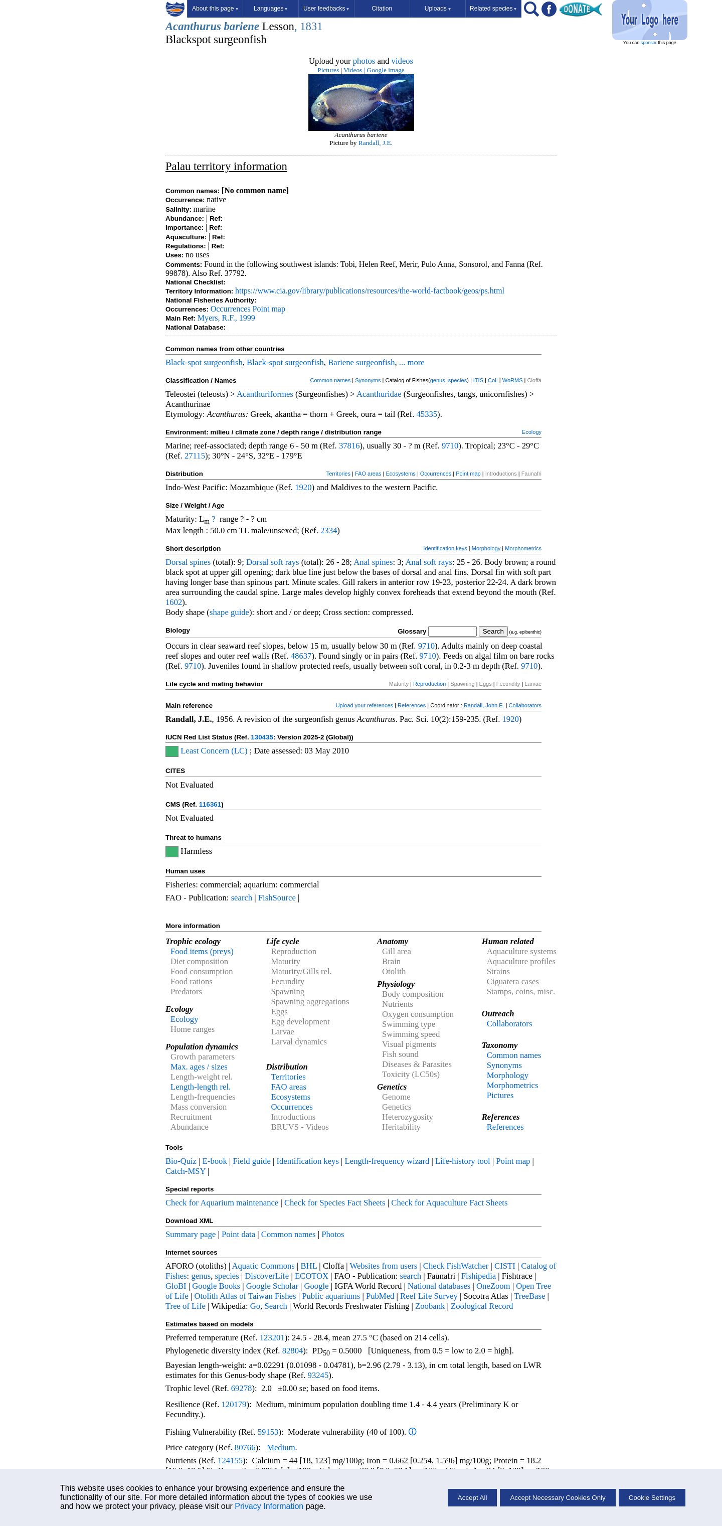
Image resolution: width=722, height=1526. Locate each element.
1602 (173, 602)
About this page (215, 8)
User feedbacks (326, 8)
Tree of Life (185, 1306)
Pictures (328, 70)
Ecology (532, 432)
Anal (361, 562)
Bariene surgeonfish (361, 362)
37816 (349, 445)
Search (275, 1306)
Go (255, 1306)
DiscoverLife (267, 1276)
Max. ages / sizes (199, 1067)
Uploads (438, 8)
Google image (386, 70)
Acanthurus (193, 26)
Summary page (190, 1234)
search (242, 897)
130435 (262, 737)
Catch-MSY (185, 1171)
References (412, 705)
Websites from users (384, 1266)
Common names (330, 380)
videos (403, 61)
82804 (292, 1350)
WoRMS (512, 380)
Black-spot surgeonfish (204, 362)
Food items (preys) (202, 951)
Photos (332, 1234)
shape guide (229, 612)
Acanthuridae (379, 394)
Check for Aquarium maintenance (221, 1202)
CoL (493, 380)
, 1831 (308, 26)
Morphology (486, 548)
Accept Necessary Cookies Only (557, 1497)
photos (364, 61)
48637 (301, 656)
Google (316, 1286)
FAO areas (368, 474)
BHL (309, 1266)
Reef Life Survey (429, 1296)
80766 (245, 1447)
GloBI (176, 1286)
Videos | (354, 70)
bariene (241, 26)
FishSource (277, 897)
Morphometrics (523, 548)
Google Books (216, 1286)
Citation (382, 8)
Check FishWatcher (456, 1266)
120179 (233, 1404)
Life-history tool (462, 1161)
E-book (215, 1161)
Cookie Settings (652, 1497)
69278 (241, 1388)
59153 (268, 1432)
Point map (269, 308)
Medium (281, 1447)
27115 (195, 456)
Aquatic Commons (263, 1266)
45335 (426, 414)
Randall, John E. (484, 705)
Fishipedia (478, 1276)
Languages (270, 8)
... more (412, 362)
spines (200, 562)
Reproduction (429, 684)
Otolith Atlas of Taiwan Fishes (245, 1296)
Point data (238, 1234)
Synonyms (368, 380)
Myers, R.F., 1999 (226, 318)
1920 (303, 487)
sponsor (649, 42)
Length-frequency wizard (387, 1161)
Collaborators (525, 705)
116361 (210, 804)
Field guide (251, 1161)
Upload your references (364, 705)
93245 (318, 1375)
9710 (450, 445)
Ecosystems (401, 474)
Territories (338, 474)
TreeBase (529, 1296)
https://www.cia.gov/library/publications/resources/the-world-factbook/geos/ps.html (369, 290)
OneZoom (493, 1286)
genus (437, 380)
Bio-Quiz (181, 1161)
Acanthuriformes (265, 394)
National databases (439, 1286)
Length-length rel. (200, 1087)
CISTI (504, 1266)
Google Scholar (272, 1286)
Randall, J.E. (375, 142)
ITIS (478, 380)
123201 (272, 1337)
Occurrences (231, 308)
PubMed (380, 1296)
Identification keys (445, 548)
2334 (328, 530)
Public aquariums (331, 1296)
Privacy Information (269, 1506)
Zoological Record (482, 1306)
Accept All (472, 1497)
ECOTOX (311, 1276)
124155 (230, 1460)
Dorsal (176, 562)
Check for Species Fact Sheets (335, 1202)
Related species (493, 8)
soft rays (285, 562)
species (457, 380)
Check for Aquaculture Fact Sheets (449, 1202)
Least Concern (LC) (213, 750)
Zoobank (430, 1306)
